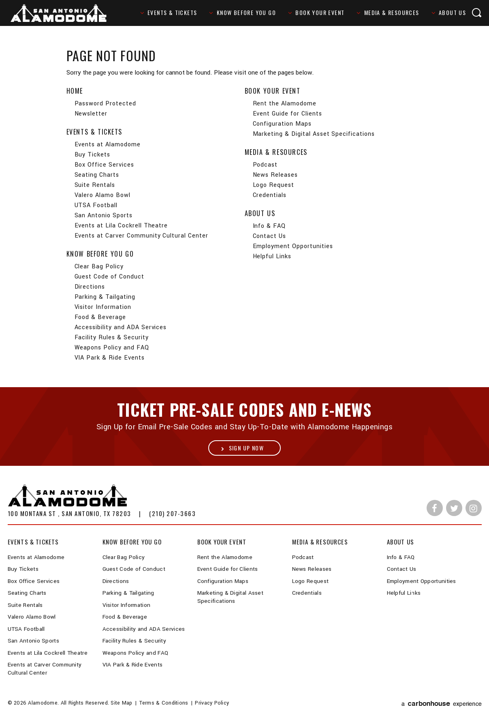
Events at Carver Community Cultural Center (141, 235)
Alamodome (63, 14)
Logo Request (274, 185)
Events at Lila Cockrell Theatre (121, 225)
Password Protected (105, 103)
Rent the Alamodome (284, 103)
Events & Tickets (172, 12)
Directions (90, 287)
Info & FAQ (269, 226)
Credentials (270, 195)
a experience (441, 704)
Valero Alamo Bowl (102, 195)
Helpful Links (272, 256)
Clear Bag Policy (99, 266)
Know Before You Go (246, 12)
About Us (452, 12)
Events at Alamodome (108, 144)
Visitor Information (103, 307)
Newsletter (91, 113)
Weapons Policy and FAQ (112, 347)
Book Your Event (319, 12)
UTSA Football (96, 205)
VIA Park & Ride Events (110, 358)
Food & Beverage (100, 317)
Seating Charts (97, 175)
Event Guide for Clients (287, 113)
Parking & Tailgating (105, 297)
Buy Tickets (93, 154)
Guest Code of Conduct (109, 276)
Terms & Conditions (163, 703)
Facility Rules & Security (112, 337)
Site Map (121, 703)
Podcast (265, 165)
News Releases (275, 175)
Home (74, 91)
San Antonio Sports (103, 215)
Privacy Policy (212, 703)
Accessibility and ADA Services (121, 327)
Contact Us (269, 236)
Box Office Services (104, 165)
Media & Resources (391, 12)
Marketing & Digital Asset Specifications (314, 134)
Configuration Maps (282, 124)
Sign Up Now (246, 448)
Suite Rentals (95, 185)
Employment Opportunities (293, 246)
